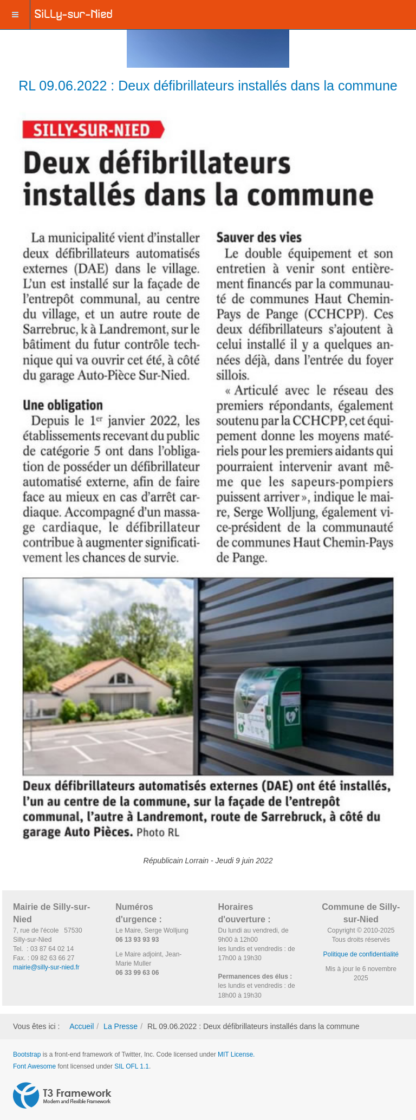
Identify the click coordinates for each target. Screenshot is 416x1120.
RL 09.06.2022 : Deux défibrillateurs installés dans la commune (207, 85)
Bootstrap (27, 1054)
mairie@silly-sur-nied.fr (46, 967)
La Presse (120, 1026)
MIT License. (236, 1054)
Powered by (62, 1095)
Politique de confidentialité (361, 954)
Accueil (81, 1026)
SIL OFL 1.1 (131, 1066)
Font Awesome (34, 1066)
